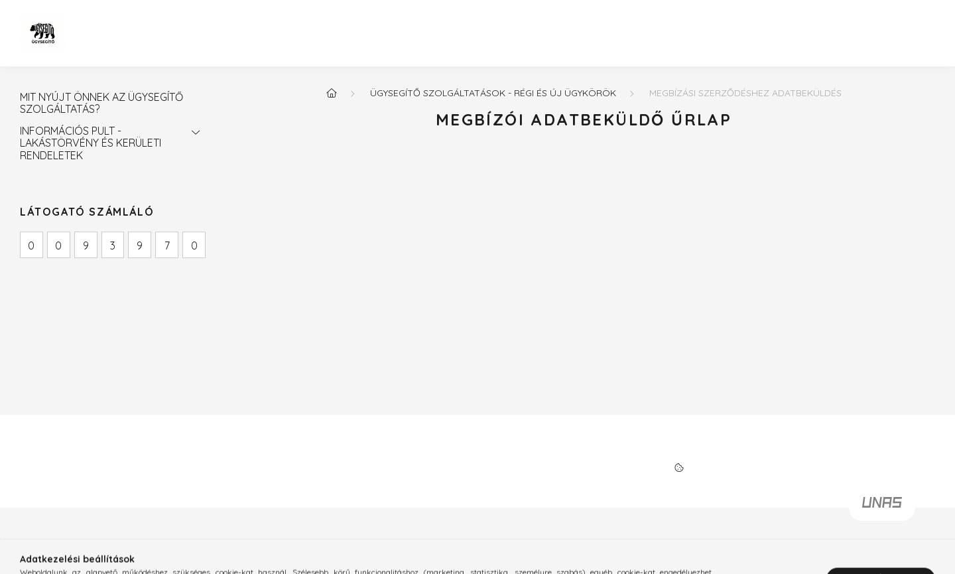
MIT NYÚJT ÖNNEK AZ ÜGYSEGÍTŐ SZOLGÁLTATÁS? (101, 102)
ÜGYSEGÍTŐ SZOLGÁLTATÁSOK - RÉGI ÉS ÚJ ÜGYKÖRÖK (493, 93)
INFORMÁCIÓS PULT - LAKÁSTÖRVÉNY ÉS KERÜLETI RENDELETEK (90, 143)
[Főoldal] (331, 93)
